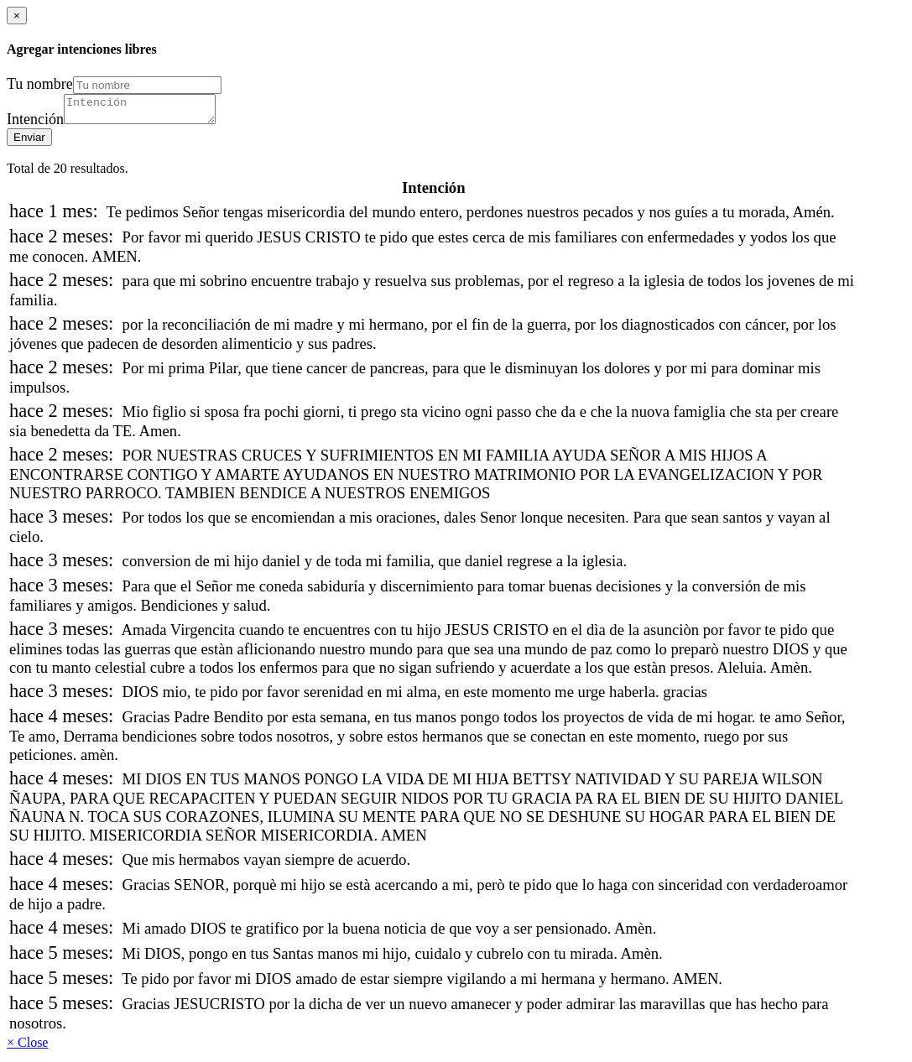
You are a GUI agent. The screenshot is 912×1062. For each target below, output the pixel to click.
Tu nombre (40, 83)
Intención (35, 124)
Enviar (29, 142)
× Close (27, 1047)
